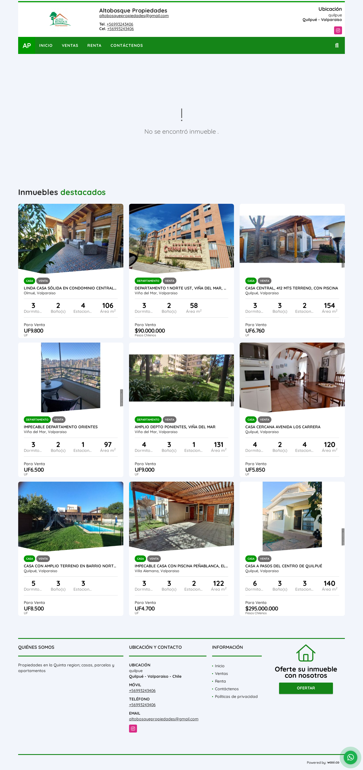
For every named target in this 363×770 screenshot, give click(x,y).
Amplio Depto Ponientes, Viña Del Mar (175, 427)
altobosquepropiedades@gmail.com (134, 15)
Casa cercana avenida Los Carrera (282, 427)
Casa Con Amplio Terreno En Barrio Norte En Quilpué (71, 566)
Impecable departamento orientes (61, 427)
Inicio (46, 45)
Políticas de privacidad (236, 696)
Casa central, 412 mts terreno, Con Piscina (291, 288)
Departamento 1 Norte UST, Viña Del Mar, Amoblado (182, 288)
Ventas (70, 45)
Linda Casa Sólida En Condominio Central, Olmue (71, 288)
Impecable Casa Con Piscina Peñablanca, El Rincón (182, 566)
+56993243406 (120, 24)
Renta (94, 45)
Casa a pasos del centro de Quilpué (283, 566)
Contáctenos (127, 45)
